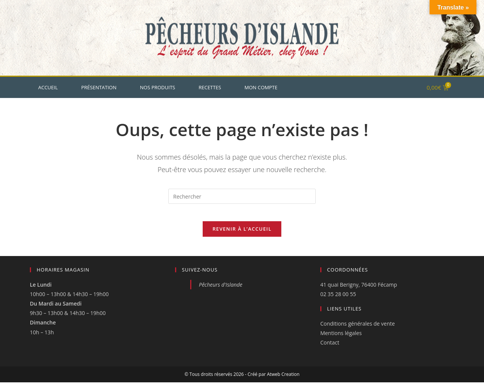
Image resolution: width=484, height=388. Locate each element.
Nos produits (157, 87)
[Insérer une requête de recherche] (242, 196)
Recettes (210, 87)
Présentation (98, 87)
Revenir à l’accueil (242, 234)
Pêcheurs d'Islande (220, 290)
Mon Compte (261, 87)
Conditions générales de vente (357, 329)
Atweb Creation (283, 380)
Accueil (48, 87)
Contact (329, 348)
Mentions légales (341, 339)
